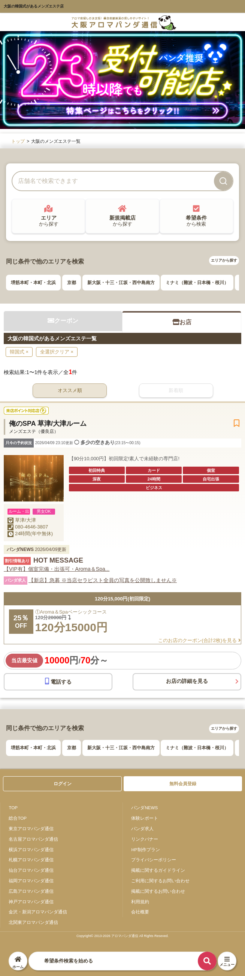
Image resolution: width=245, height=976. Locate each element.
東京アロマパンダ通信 (31, 828)
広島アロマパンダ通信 (31, 891)
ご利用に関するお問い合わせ (160, 880)
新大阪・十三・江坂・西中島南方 (121, 282)
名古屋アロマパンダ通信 (33, 839)
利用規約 (140, 901)
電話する (58, 681)
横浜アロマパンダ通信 (31, 849)
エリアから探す (224, 260)
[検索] (223, 181)
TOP (13, 807)
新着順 (176, 390)
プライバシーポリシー (153, 859)
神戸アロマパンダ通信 (31, 901)
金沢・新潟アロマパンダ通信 (38, 911)
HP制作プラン (145, 849)
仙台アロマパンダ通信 (31, 870)
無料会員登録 (182, 783)
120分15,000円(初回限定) (122, 599)
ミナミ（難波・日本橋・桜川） (197, 282)
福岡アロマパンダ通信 (31, 880)
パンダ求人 (142, 828)
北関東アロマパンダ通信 (33, 922)
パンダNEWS (144, 807)
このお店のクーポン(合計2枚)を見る (199, 640)
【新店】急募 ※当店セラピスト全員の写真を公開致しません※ (102, 580)
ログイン (63, 783)
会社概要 (140, 911)
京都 (71, 282)
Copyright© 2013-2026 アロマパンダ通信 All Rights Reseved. (122, 936)
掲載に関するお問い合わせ (158, 891)
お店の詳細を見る (187, 681)
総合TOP (18, 818)
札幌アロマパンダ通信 (31, 859)
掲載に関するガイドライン (158, 870)
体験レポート (144, 818)
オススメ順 (70, 390)
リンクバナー (144, 839)
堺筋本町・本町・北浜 (33, 282)
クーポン (63, 320)
